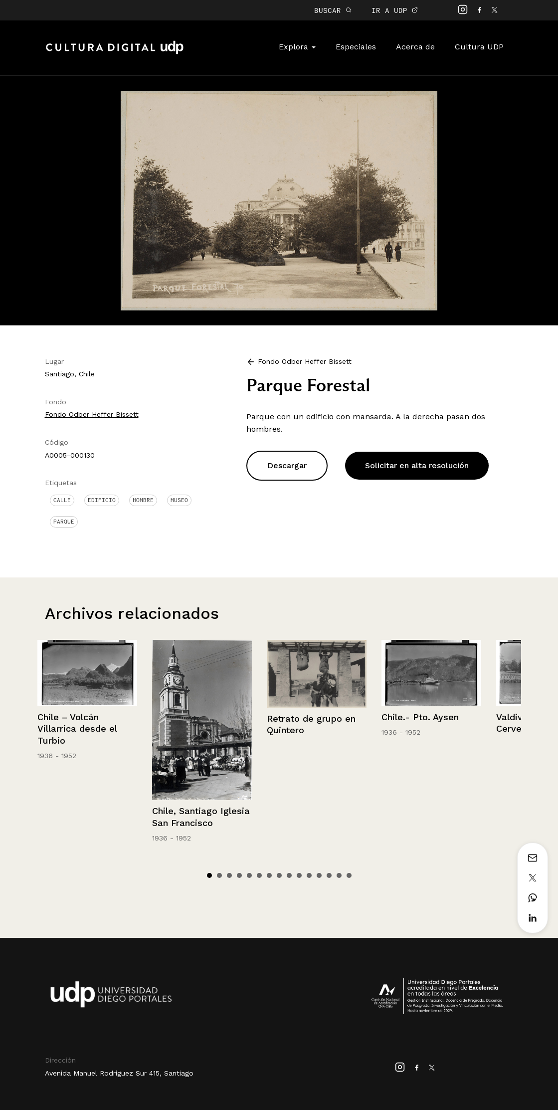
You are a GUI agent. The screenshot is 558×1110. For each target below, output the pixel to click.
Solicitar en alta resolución (417, 465)
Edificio (102, 500)
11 (309, 875)
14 (339, 875)
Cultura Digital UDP (115, 52)
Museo (179, 500)
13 (329, 875)
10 (299, 875)
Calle (62, 500)
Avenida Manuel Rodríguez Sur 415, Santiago (119, 1073)
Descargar (287, 465)
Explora (297, 46)
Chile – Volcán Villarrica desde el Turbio (77, 729)
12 (319, 875)
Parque (63, 521)
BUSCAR (333, 10)
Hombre (143, 500)
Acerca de (415, 46)
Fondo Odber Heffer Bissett (92, 414)
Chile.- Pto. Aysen (420, 717)
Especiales (356, 46)
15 (349, 875)
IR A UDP (395, 10)
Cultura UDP (479, 46)
